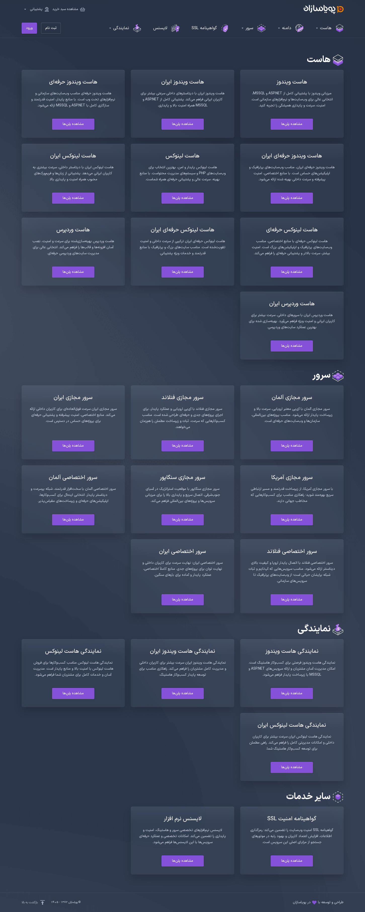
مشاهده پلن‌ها (291, 124)
